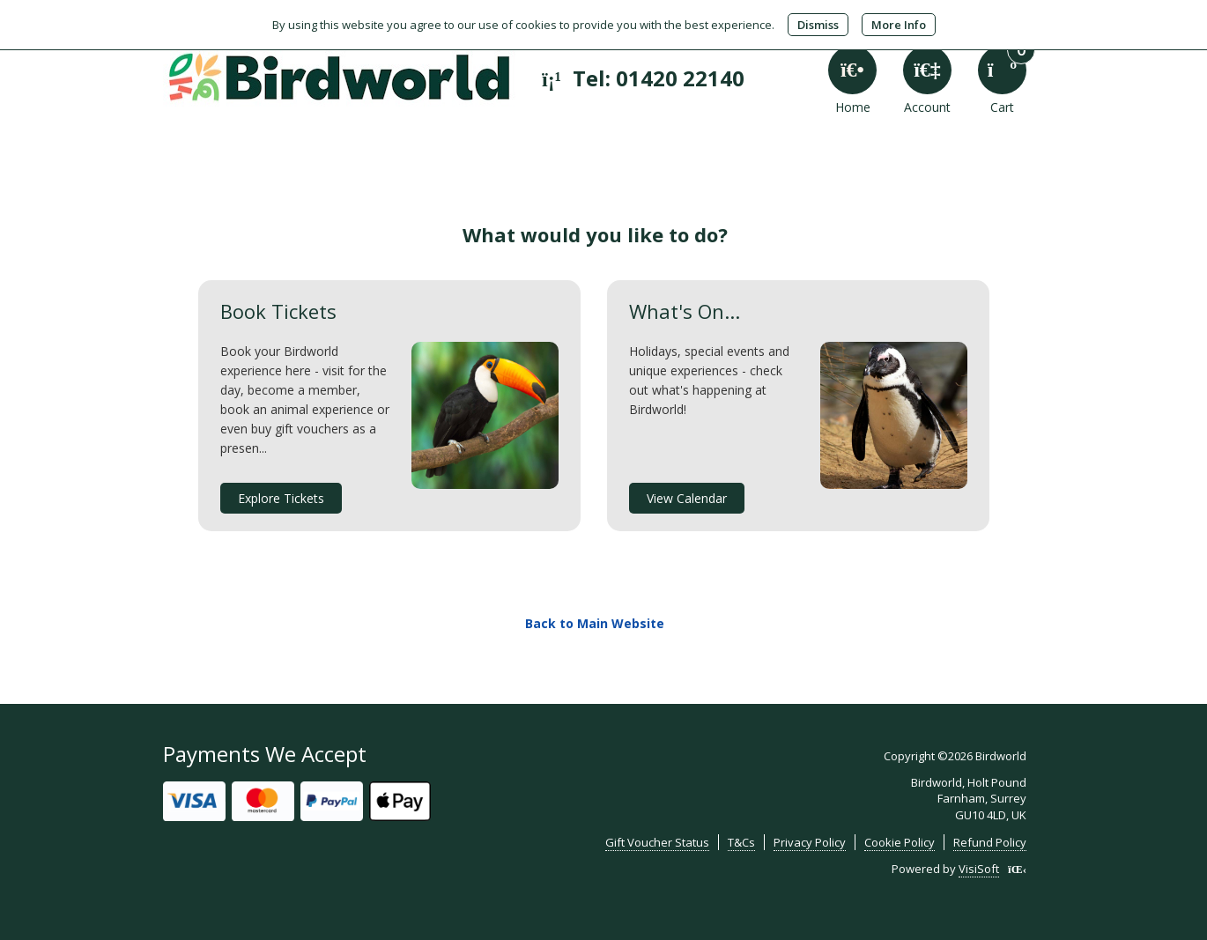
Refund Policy (989, 842)
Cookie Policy (899, 842)
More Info (898, 25)
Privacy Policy (810, 842)
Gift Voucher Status (657, 842)
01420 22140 (680, 78)
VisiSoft (979, 869)
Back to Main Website (594, 623)
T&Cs (741, 842)
